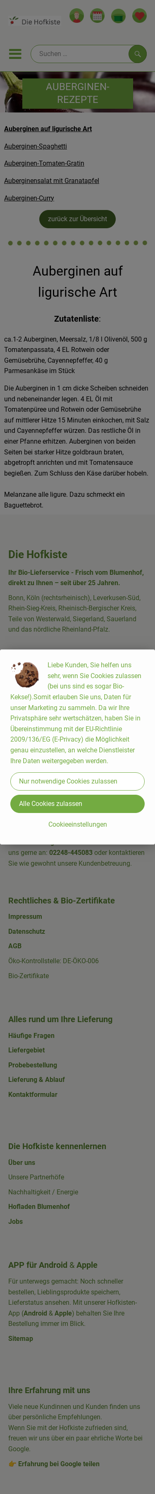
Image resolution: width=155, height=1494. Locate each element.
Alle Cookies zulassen (50, 804)
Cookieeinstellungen (77, 824)
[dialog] (77, 747)
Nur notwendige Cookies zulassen (68, 781)
